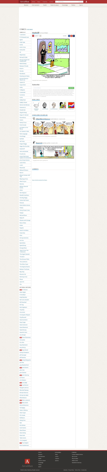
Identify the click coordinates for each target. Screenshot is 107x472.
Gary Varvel (24, 350)
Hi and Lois (22, 154)
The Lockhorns (23, 261)
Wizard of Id (23, 274)
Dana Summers (23, 320)
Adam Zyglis (23, 292)
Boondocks (22, 73)
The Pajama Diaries (25, 266)
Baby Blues (22, 55)
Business (26, 5)
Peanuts (22, 202)
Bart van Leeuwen (24, 299)
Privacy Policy (71, 470)
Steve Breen (23, 430)
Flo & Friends (23, 125)
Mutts (21, 190)
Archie (21, 44)
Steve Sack (22, 435)
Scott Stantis (23, 428)
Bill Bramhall (23, 302)
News (56, 454)
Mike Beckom (23, 397)
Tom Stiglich (24, 443)
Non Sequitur (23, 192)
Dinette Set (22, 110)
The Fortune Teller (24, 259)
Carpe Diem (23, 85)
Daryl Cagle (23, 322)
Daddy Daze (23, 100)
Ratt (21, 423)
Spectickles (22, 243)
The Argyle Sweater (25, 254)
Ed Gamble (22, 340)
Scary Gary (22, 233)
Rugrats (22, 228)
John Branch (24, 367)
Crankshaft (22, 92)
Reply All (22, 218)
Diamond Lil (23, 107)
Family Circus (23, 122)
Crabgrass (22, 90)
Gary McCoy (23, 347)
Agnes (21, 39)
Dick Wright (23, 335)
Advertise (65, 470)
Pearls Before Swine (25, 205)
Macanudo (22, 167)
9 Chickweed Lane (24, 37)
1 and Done (22, 34)
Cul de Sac (22, 95)
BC (20, 52)
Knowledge (65, 5)
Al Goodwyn (23, 294)
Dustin (21, 120)
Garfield (22, 139)
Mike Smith (24, 403)
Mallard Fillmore (24, 170)
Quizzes (57, 460)
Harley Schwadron (24, 352)
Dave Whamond (24, 327)
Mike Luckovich (25, 400)
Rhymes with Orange (25, 220)
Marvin (21, 172)
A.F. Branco (24, 290)
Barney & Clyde (23, 57)
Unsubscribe (84, 470)
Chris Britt (22, 312)
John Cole (22, 370)
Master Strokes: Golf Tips (25, 175)
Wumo (21, 279)
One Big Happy (23, 197)
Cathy (21, 87)
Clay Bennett (23, 317)
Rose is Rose (23, 223)
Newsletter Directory (76, 462)
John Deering (24, 375)
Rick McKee (22, 425)
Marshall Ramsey (24, 390)
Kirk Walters (23, 380)
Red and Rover (23, 215)
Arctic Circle (23, 47)
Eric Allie (22, 342)
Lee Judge (23, 382)
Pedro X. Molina (24, 410)
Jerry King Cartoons (25, 160)
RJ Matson (22, 418)
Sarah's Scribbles (24, 230)
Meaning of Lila (24, 179)
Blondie (22, 71)
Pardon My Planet (24, 200)
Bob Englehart (23, 307)
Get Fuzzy (22, 141)
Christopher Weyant (25, 315)
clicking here (44, 96)
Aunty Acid (22, 49)
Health (45, 5)
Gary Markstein (24, 345)
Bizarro (21, 68)
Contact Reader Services (77, 454)
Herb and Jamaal (24, 151)
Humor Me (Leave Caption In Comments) (25, 157)
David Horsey (23, 330)
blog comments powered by (39, 180)
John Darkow (23, 372)
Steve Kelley (23, 433)
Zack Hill (22, 282)
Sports (81, 5)
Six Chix (22, 240)
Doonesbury (23, 117)
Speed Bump (23, 245)
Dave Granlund (23, 325)
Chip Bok (22, 310)
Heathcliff (22, 149)
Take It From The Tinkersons (24, 251)
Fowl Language (23, 134)
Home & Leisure (54, 5)
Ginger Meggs (23, 144)
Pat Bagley (22, 407)
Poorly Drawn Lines (25, 210)
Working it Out (23, 277)
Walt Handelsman (24, 445)
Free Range (22, 136)
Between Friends (24, 66)
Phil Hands (22, 415)
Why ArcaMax (75, 458)
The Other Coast (24, 264)
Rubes (21, 225)
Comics (56, 456)
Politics (73, 5)
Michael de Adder (24, 395)
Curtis (21, 97)
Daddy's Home (23, 102)
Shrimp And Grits (24, 238)
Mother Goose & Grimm (24, 187)
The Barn (22, 256)
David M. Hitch (23, 332)
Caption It (22, 82)
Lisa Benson (24, 385)
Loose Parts (23, 162)
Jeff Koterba (23, 357)
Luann (21, 165)
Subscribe (71, 87)
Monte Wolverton (24, 405)
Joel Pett (22, 362)
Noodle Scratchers (24, 195)
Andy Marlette (23, 297)
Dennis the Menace (25, 105)
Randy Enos (22, 420)
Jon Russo (22, 377)
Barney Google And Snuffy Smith (24, 60)
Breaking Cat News (24, 76)
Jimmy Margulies (25, 360)
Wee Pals (22, 272)
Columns (57, 458)
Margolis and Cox (24, 387)
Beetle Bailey (23, 63)
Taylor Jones (23, 438)
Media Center (75, 460)
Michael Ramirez (24, 392)
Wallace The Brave (24, 269)
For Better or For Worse (24, 128)
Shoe (21, 235)
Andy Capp (22, 42)
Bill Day (22, 305)
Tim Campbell (23, 440)
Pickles (21, 208)
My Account (74, 456)
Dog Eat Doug (23, 112)
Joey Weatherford (24, 365)
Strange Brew (23, 248)
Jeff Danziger (23, 355)
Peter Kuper (23, 412)
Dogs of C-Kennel (24, 115)
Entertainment (35, 5)
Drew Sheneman (25, 337)
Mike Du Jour (23, 181)
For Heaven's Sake (24, 131)
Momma (22, 184)
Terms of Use (77, 470)
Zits (21, 284)
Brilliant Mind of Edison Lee (24, 79)
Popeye (21, 213)
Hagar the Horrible (24, 146)
